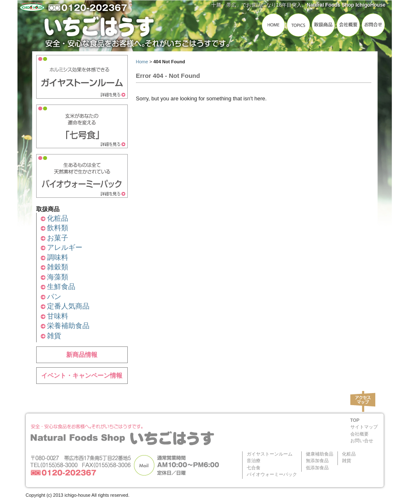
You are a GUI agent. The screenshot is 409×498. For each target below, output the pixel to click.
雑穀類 (57, 267)
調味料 (57, 257)
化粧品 (57, 218)
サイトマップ (364, 426)
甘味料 (57, 316)
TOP (354, 420)
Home (142, 61)
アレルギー (64, 247)
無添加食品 (317, 460)
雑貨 (54, 336)
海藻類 (57, 277)
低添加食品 (317, 467)
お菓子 (57, 238)
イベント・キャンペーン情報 (81, 375)
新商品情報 (81, 354)
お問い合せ (361, 440)
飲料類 (57, 228)
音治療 (253, 460)
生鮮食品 (61, 287)
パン (54, 297)
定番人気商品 (68, 306)
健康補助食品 (319, 453)
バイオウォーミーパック (272, 474)
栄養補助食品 (68, 326)
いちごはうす (138, 28)
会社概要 (359, 433)
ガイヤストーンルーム (269, 453)
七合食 (253, 467)
